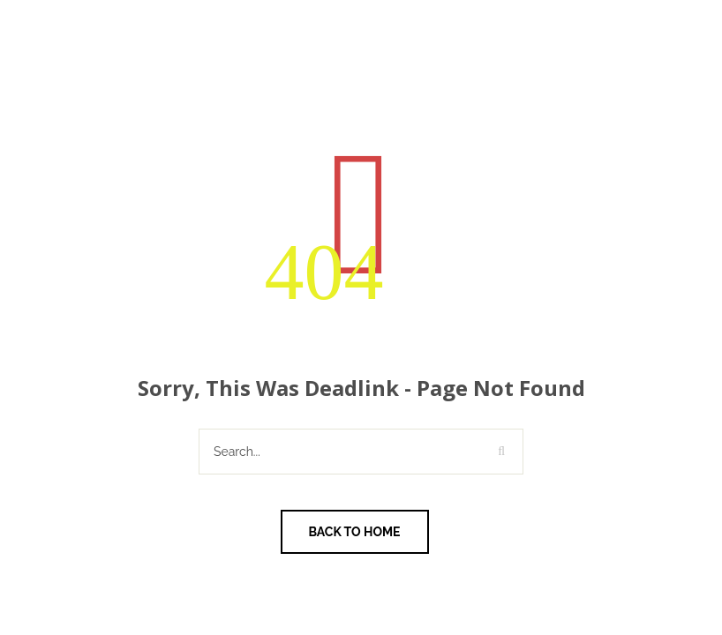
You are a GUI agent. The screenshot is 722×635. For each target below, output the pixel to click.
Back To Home (355, 532)
